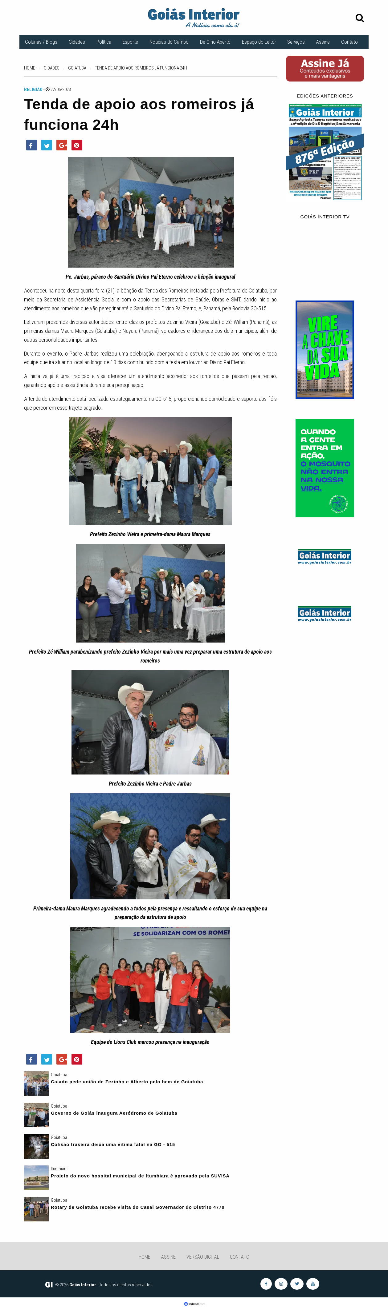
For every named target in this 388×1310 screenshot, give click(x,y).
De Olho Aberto (215, 42)
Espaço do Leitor (259, 42)
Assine (323, 42)
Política (103, 42)
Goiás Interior (82, 1285)
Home (144, 1257)
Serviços (296, 42)
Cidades (77, 42)
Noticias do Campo (169, 42)
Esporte (130, 42)
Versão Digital (202, 1257)
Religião (33, 89)
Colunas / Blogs (41, 42)
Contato (349, 42)
